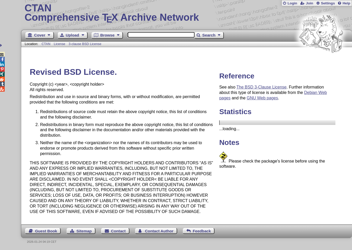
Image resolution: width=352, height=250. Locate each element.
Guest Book (46, 231)
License (59, 44)
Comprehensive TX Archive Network (187, 13)
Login (292, 3)
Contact (118, 231)
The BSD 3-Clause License (262, 87)
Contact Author (159, 231)
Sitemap (84, 231)
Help (346, 3)
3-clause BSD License (85, 44)
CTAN (46, 44)
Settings (328, 3)
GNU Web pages (262, 98)
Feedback (202, 231)
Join (309, 3)
